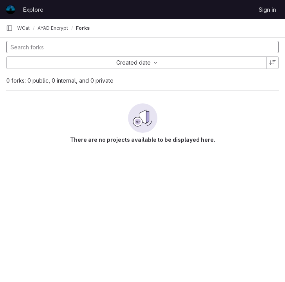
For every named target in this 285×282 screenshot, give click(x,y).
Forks (83, 28)
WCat (23, 28)
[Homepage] (10, 9)
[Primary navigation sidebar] (9, 28)
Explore (33, 9)
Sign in (267, 9)
